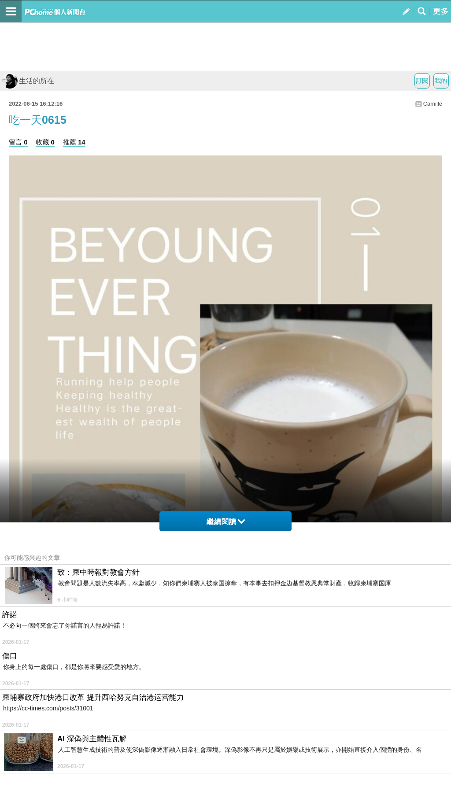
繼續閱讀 (226, 522)
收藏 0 (45, 142)
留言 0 (18, 142)
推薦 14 (74, 142)
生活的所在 (28, 81)
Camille (432, 103)
